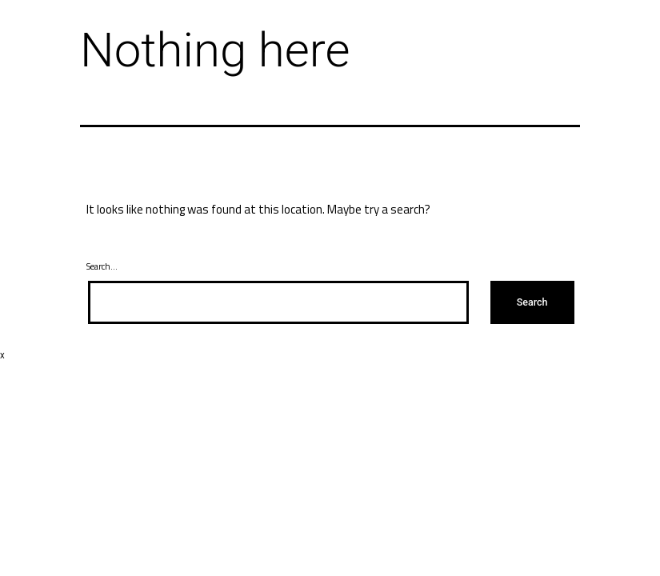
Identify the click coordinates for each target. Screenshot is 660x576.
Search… (102, 266)
